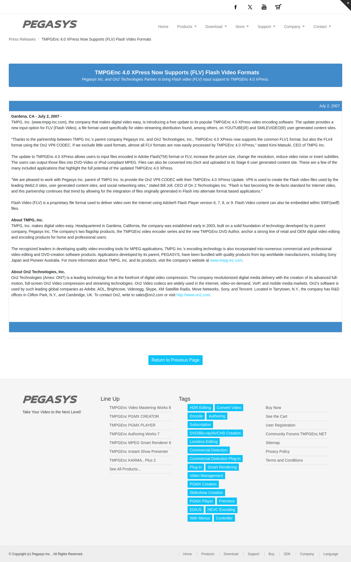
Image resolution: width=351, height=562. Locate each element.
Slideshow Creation (206, 492)
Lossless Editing (203, 441)
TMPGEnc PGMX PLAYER (132, 425)
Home (163, 26)
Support (253, 554)
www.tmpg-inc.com (226, 260)
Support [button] (264, 26)
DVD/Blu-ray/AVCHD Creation (215, 433)
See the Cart (276, 416)
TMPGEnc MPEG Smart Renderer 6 (140, 442)
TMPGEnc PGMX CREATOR (134, 416)
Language (331, 554)
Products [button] (185, 26)
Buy (271, 554)
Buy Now (273, 407)
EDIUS (196, 509)
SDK (287, 554)
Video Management (206, 475)
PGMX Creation (203, 484)
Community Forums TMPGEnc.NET (296, 434)
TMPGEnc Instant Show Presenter (138, 451)
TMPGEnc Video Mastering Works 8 (140, 407)
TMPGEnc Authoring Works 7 (134, 434)
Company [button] (293, 26)
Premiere (227, 501)
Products (207, 554)
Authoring (217, 416)
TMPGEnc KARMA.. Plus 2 (132, 460)
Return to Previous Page (175, 360)
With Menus (200, 518)
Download (231, 554)
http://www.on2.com (193, 295)
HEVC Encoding (221, 509)
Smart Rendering (222, 467)
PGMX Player (201, 501)
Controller (224, 518)
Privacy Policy (278, 451)
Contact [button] (320, 26)
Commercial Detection (209, 450)
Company (307, 554)
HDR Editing (200, 407)
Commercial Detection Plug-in (215, 458)
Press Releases (22, 39)
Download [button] (214, 26)
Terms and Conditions (284, 460)
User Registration (280, 425)
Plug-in (196, 467)
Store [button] (241, 26)
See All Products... (125, 469)
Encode (196, 416)
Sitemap (273, 442)
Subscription (200, 424)
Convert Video (229, 407)
